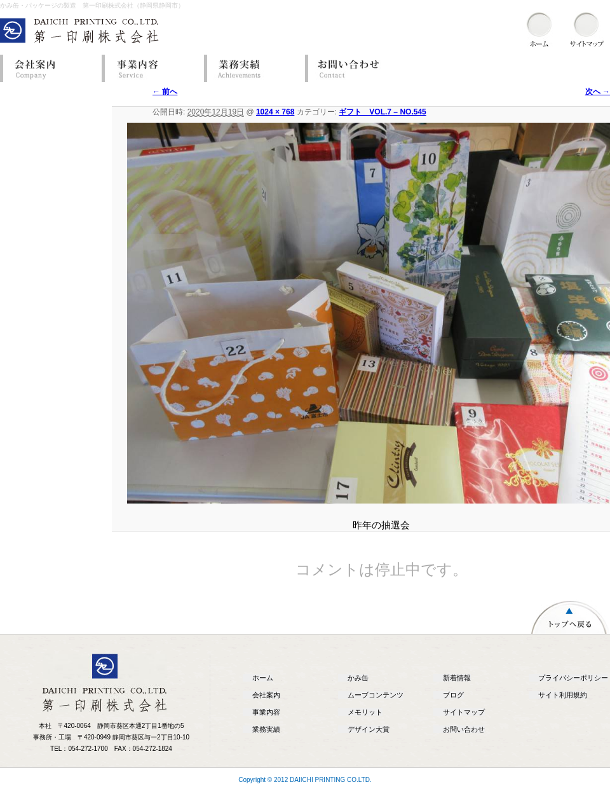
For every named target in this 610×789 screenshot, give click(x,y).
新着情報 (457, 678)
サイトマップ (464, 712)
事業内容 (149, 68)
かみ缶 (358, 678)
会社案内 (47, 68)
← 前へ (164, 91)
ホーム (262, 678)
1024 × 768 (275, 111)
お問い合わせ (352, 68)
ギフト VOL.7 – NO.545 (382, 111)
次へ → (597, 91)
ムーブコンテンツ (375, 695)
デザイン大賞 (369, 729)
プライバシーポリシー (573, 678)
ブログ (453, 695)
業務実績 (251, 68)
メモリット (365, 712)
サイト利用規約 (562, 695)
